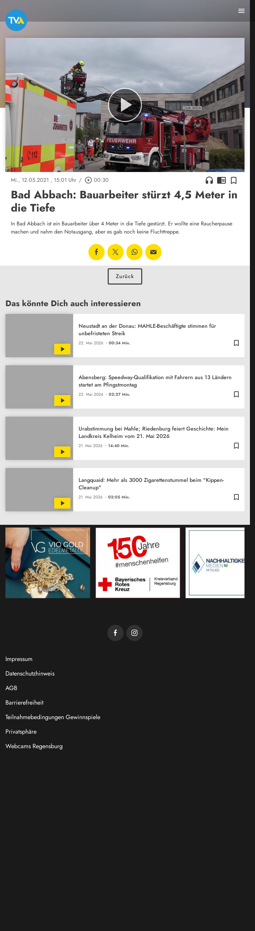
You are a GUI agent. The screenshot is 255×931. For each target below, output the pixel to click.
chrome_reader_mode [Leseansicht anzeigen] (221, 180)
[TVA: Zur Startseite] (16, 20)
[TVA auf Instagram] (134, 633)
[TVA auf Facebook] (115, 633)
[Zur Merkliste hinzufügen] (233, 180)
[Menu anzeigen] (241, 11)
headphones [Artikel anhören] (209, 180)
